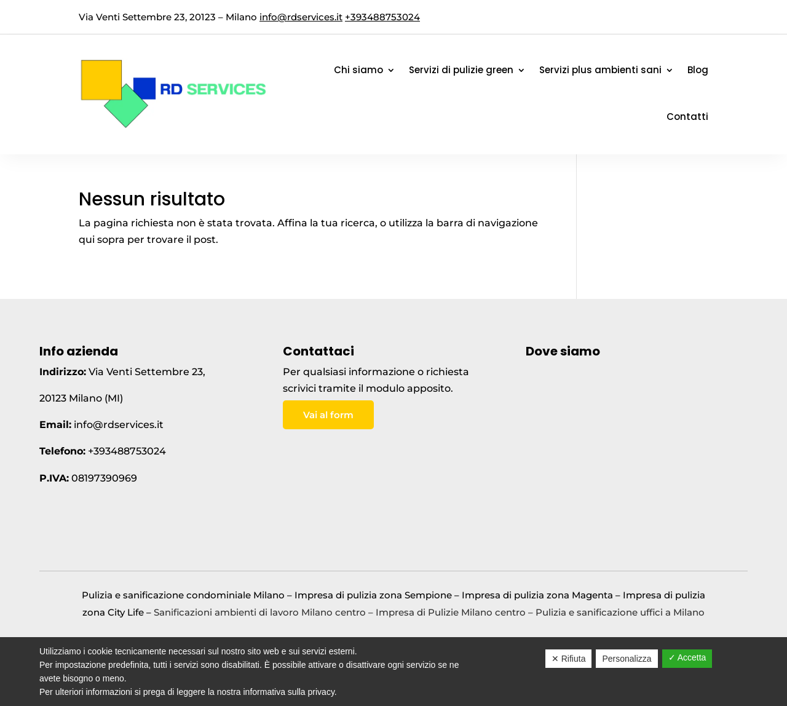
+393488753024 (382, 17)
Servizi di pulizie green (461, 69)
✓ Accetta (687, 657)
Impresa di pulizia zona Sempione (373, 595)
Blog (697, 69)
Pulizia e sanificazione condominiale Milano (183, 595)
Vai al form (328, 415)
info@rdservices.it (300, 17)
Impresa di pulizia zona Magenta (537, 595)
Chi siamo (358, 69)
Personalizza (626, 659)
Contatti (687, 116)
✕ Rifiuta (569, 659)
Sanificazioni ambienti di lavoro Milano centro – (265, 612)
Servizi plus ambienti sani (600, 69)
